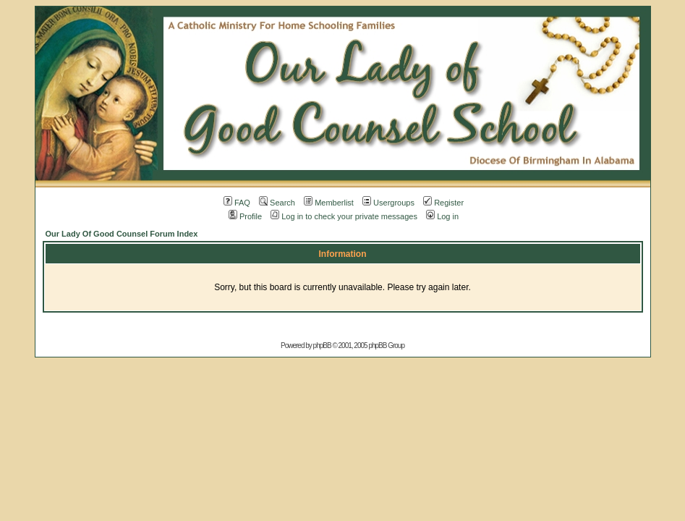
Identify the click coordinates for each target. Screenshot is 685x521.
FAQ (237, 202)
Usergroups (388, 202)
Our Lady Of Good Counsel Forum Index (122, 233)
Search (277, 202)
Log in (442, 216)
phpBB (322, 346)
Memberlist (329, 202)
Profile (245, 216)
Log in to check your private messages (344, 216)
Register (443, 202)
